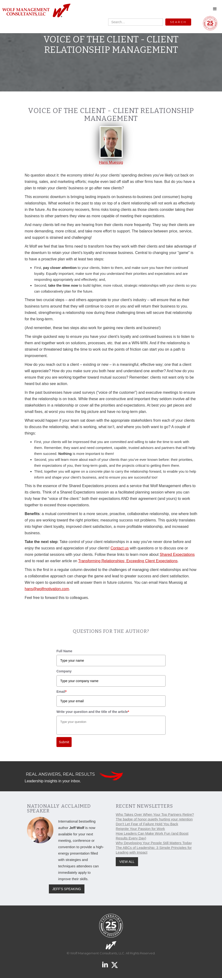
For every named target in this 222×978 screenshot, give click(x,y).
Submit (64, 742)
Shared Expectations (177, 554)
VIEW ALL (126, 862)
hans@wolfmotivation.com (47, 589)
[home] (36, 11)
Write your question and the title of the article (92, 712)
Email (61, 691)
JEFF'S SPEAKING (66, 889)
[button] (215, 9)
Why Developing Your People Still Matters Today (154, 843)
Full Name (64, 651)
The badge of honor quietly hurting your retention (154, 819)
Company (64, 671)
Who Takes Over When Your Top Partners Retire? (155, 814)
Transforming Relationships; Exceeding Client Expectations (128, 561)
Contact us (120, 548)
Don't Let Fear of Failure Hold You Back (147, 824)
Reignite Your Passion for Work (140, 829)
